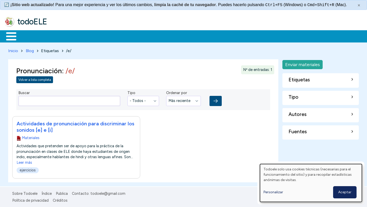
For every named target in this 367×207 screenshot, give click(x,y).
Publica (62, 192)
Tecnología (152, 36)
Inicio (8, 35)
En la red (120, 36)
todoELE (32, 21)
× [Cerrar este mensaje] (359, 5)
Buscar (209, 35)
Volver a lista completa (34, 79)
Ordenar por (176, 92)
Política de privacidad (30, 199)
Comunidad (186, 36)
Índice (47, 192)
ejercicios (28, 169)
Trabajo (92, 36)
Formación (61, 36)
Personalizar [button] (273, 192)
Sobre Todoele (24, 192)
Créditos (60, 199)
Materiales (28, 36)
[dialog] (311, 183)
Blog (30, 49)
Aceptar (344, 192)
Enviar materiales (302, 63)
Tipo (131, 92)
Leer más (24, 161)
